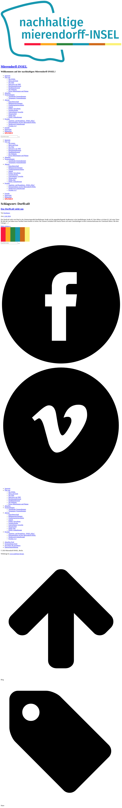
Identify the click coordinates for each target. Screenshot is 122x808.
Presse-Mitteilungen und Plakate (18, 91)
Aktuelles (7, 93)
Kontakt (7, 127)
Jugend (10, 107)
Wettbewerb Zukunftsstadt (16, 124)
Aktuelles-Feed (9, 542)
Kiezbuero (7, 213)
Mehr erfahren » (6, 226)
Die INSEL (11, 79)
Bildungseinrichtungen (15, 103)
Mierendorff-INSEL (14, 66)
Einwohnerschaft (13, 101)
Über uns (7, 77)
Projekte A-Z (12, 126)
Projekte (7, 119)
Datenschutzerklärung (11, 547)
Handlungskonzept (14, 88)
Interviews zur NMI (14, 84)
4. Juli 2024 (7, 216)
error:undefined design (17, 554)
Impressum (8, 129)
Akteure (7, 100)
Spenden (9, 133)
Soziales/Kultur (13, 110)
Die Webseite (12, 89)
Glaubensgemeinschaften (16, 105)
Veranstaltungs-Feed (11, 544)
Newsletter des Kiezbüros (12, 545)
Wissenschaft (12, 114)
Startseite (7, 75)
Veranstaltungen (10, 95)
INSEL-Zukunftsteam (15, 117)
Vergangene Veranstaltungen (17, 98)
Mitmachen (8, 131)
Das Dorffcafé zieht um (12, 209)
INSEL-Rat (11, 115)
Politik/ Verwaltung (14, 108)
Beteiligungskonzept (14, 86)
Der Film (11, 82)
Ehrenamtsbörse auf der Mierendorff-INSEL (22, 122)
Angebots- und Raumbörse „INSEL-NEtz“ (21, 121)
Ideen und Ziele (13, 81)
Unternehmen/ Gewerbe (15, 112)
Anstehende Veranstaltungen (17, 96)
